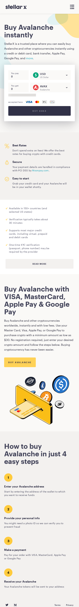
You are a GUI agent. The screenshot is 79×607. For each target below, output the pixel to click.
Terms (57, 605)
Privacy (69, 605)
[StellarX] (16, 7)
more (29, 58)
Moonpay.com (40, 170)
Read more (39, 264)
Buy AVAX (39, 111)
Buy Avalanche (20, 362)
